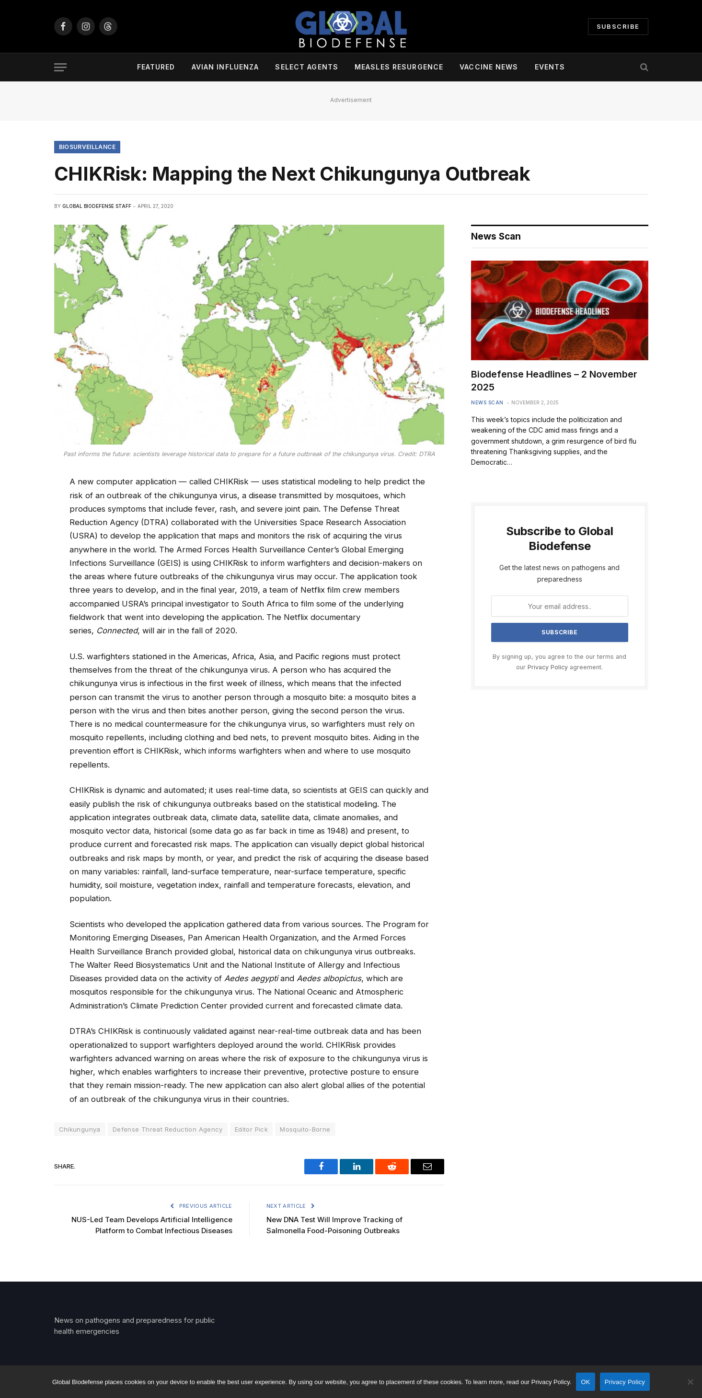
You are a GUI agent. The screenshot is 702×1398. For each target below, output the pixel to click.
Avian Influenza (225, 67)
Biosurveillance (87, 146)
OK (585, 1382)
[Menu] (60, 67)
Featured (156, 67)
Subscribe (618, 26)
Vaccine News (489, 67)
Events (550, 67)
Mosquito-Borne (305, 1129)
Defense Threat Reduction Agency (168, 1129)
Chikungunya (80, 1129)
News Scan (487, 402)
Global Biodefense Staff (96, 206)
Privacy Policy (548, 667)
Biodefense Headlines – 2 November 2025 (554, 380)
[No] (690, 1382)
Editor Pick (251, 1129)
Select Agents (306, 67)
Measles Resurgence (399, 67)
